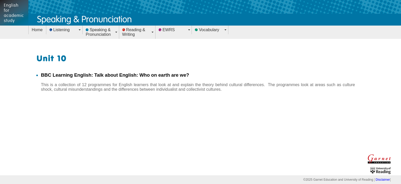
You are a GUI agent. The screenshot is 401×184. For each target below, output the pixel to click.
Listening (59, 30)
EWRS (167, 30)
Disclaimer (383, 179)
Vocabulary (207, 30)
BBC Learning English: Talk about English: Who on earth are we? (115, 75)
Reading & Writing (133, 32)
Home (37, 30)
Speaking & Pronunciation (98, 32)
